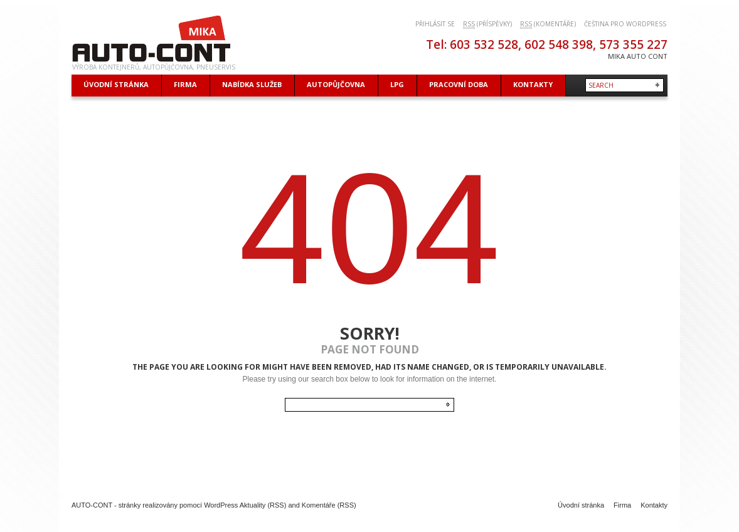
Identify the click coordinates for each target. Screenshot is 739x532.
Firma (622, 505)
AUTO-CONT (92, 505)
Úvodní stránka (581, 505)
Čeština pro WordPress (625, 23)
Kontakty (654, 505)
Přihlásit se (435, 23)
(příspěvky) (487, 24)
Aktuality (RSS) (263, 505)
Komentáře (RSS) (329, 505)
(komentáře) (548, 24)
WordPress (221, 505)
